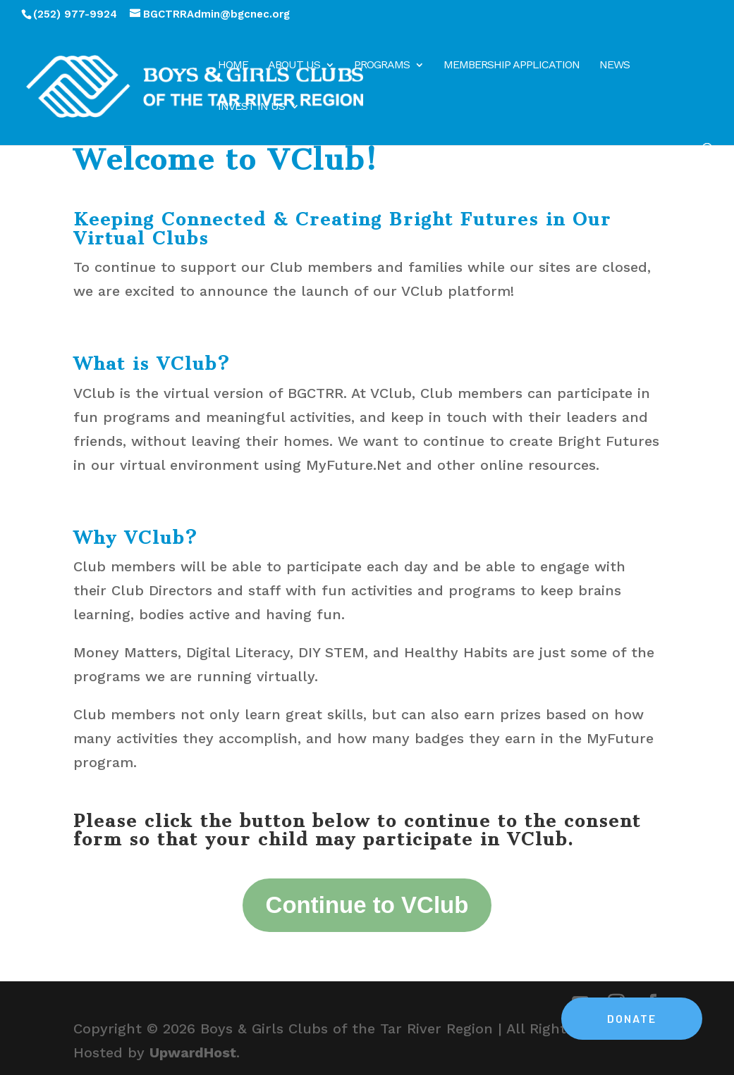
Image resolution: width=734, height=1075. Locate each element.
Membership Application (512, 65)
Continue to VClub (367, 905)
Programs (382, 65)
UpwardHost (192, 1052)
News (614, 65)
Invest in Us (251, 107)
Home (233, 65)
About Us (294, 65)
